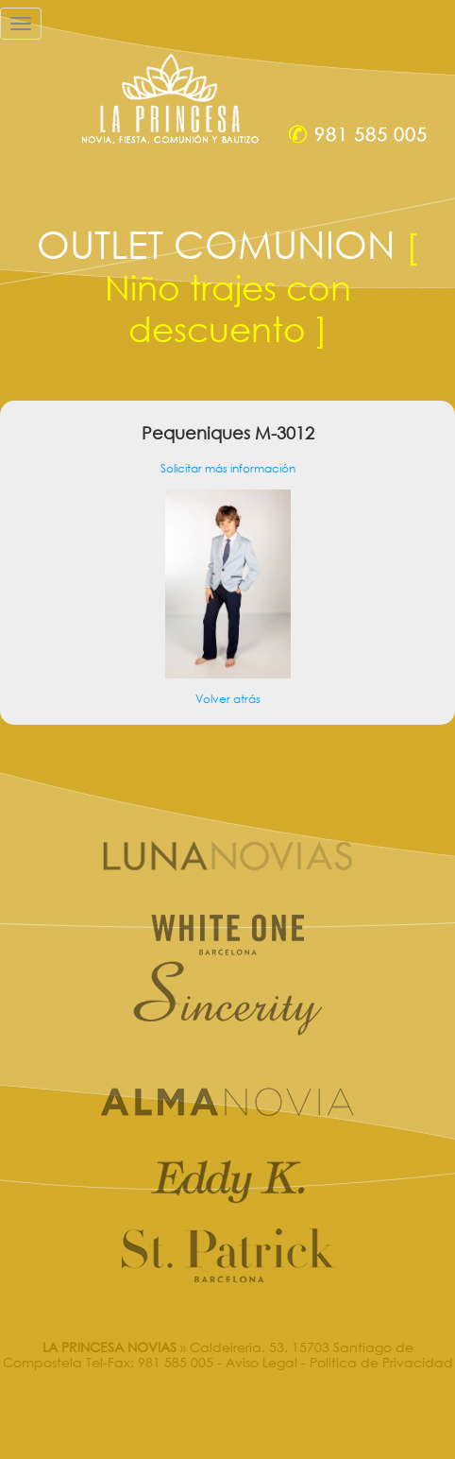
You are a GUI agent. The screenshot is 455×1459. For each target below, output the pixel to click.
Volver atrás (228, 699)
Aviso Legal (261, 1362)
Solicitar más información (227, 468)
